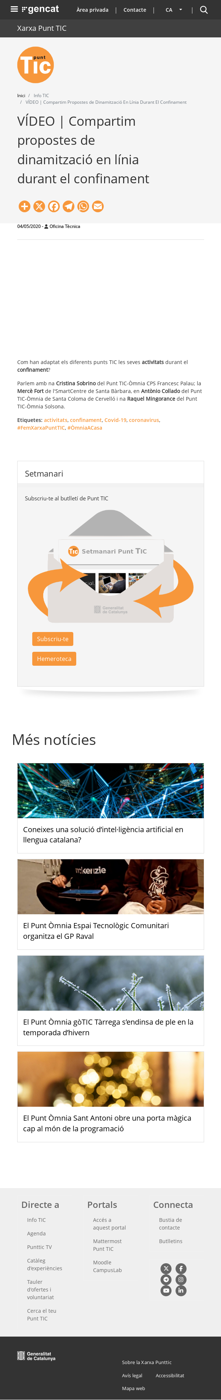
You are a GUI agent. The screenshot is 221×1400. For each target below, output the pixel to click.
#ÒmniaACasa (84, 427)
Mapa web (134, 1388)
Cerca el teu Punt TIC (41, 1314)
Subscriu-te (53, 639)
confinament (86, 419)
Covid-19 (115, 419)
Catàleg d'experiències (44, 1264)
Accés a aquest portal (109, 1223)
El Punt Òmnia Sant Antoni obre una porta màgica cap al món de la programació (107, 1123)
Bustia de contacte (170, 1223)
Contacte (135, 9)
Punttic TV (39, 1246)
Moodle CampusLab (107, 1266)
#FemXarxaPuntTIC (41, 427)
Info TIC (36, 1219)
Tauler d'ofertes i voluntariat (40, 1289)
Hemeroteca (54, 659)
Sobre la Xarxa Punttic (147, 1362)
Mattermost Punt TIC (107, 1245)
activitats (55, 419)
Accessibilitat (170, 1375)
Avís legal (132, 1375)
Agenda (36, 1233)
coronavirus (144, 419)
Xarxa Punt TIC (42, 28)
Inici (21, 95)
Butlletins (171, 1241)
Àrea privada (92, 9)
